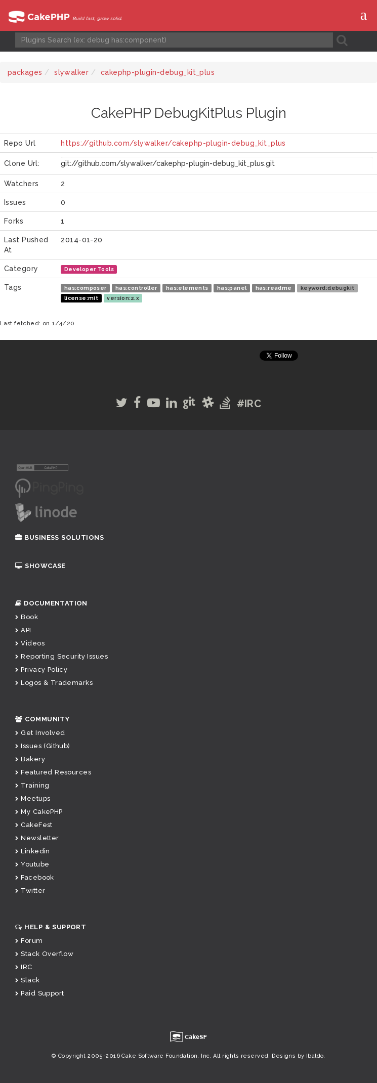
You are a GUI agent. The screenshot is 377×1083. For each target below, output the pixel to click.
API (23, 630)
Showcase (40, 566)
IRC (23, 967)
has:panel (232, 288)
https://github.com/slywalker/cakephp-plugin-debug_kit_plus (173, 143)
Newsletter (37, 838)
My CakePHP (39, 811)
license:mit (81, 298)
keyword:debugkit (328, 288)
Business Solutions (59, 537)
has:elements (187, 288)
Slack (27, 980)
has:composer (85, 288)
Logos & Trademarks (54, 682)
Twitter (30, 890)
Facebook (34, 877)
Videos (30, 643)
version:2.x (123, 298)
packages (25, 72)
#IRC (249, 404)
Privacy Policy (41, 669)
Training (32, 785)
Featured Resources (53, 772)
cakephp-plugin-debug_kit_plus (158, 72)
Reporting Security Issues (61, 656)
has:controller (136, 288)
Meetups (32, 798)
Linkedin (32, 851)
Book (26, 617)
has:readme (274, 288)
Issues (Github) (42, 746)
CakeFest (34, 825)
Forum (29, 940)
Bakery (30, 759)
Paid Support (39, 993)
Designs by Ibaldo (297, 1056)
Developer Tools (89, 269)
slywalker (71, 72)
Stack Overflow (44, 954)
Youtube (32, 864)
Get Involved (40, 733)
